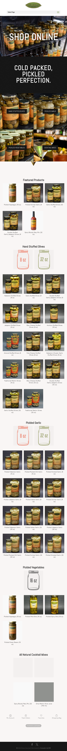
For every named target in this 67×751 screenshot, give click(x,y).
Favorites (41, 716)
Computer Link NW (45, 748)
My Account (10, 716)
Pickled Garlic (50, 111)
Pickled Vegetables (17, 147)
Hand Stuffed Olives (16, 111)
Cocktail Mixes (50, 147)
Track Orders (26, 716)
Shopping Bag (56, 716)
